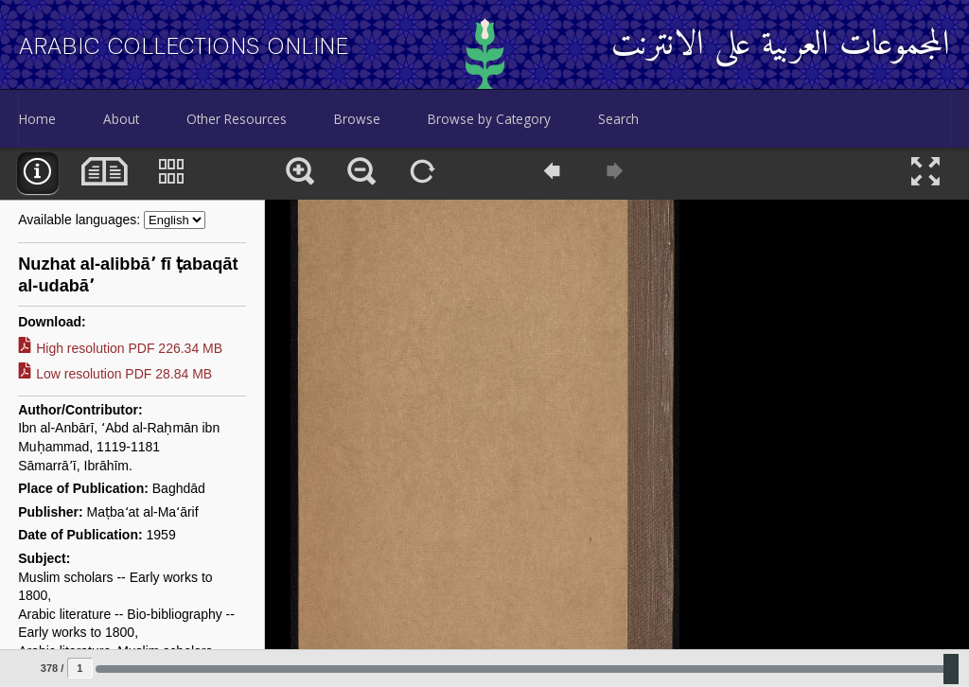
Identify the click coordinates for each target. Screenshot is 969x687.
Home (37, 119)
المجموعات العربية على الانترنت (780, 45)
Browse (357, 119)
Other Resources (236, 119)
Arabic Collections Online (184, 46)
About (121, 119)
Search (618, 119)
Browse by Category (489, 119)
